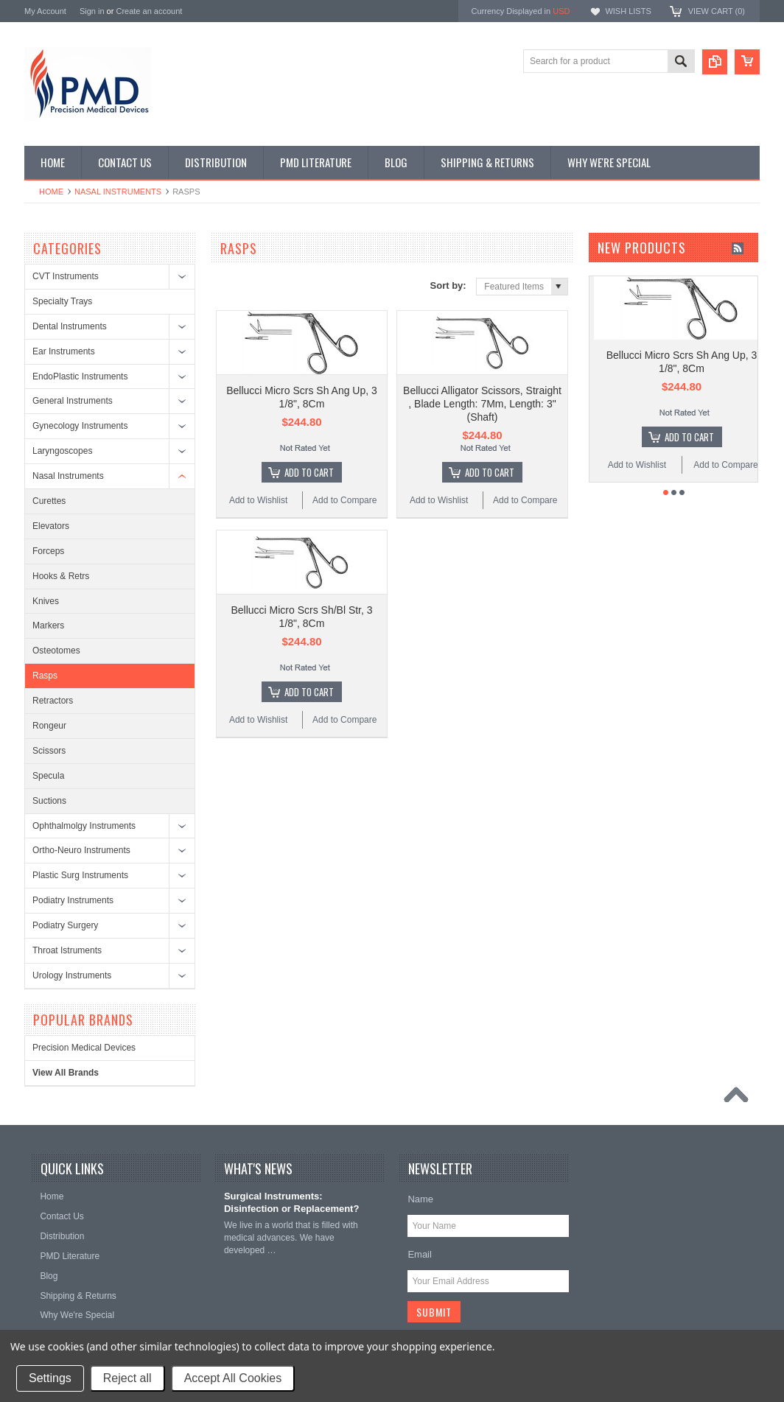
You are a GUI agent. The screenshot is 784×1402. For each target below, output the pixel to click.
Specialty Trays (62, 301)
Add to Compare (344, 500)
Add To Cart (309, 472)
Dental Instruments (69, 326)
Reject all (127, 1378)
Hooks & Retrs (60, 576)
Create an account (149, 11)
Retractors (52, 700)
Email (419, 1254)
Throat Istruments (67, 950)
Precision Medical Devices (84, 1047)
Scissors (49, 751)
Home (51, 191)
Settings (50, 1378)
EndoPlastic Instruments (79, 376)
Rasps (44, 675)
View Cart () (716, 11)
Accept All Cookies (233, 1378)
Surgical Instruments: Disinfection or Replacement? (291, 1202)
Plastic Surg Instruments (80, 875)
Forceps (48, 551)
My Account (45, 11)
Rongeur (49, 726)
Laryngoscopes (62, 451)
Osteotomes (56, 650)
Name (420, 1199)
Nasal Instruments (117, 191)
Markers (48, 625)
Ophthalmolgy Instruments (84, 826)
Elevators (50, 526)
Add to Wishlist (258, 500)
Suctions (49, 801)
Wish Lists (628, 11)
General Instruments (72, 401)
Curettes (49, 501)
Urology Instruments (71, 975)
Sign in (92, 11)
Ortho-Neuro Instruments (81, 850)
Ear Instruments (63, 351)
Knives (45, 601)
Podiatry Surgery (65, 925)
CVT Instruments (65, 276)
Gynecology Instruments (79, 426)
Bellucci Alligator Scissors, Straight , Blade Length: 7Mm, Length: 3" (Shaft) (482, 404)
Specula (48, 776)
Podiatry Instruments (72, 900)
